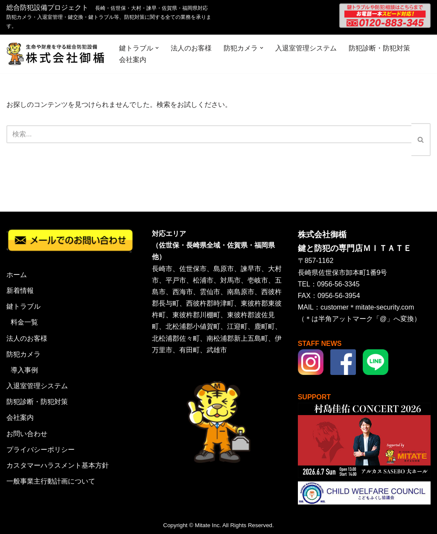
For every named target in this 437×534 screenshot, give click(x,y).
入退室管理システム (306, 48)
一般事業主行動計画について (50, 481)
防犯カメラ (23, 354)
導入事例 (24, 370)
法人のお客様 (191, 48)
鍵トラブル (23, 306)
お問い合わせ (26, 433)
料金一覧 (24, 322)
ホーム (16, 274)
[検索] (208, 134)
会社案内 (132, 59)
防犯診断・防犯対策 (379, 48)
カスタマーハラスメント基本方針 (57, 465)
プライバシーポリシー (40, 449)
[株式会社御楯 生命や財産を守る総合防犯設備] (55, 53)
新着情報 (20, 290)
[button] (157, 48)
